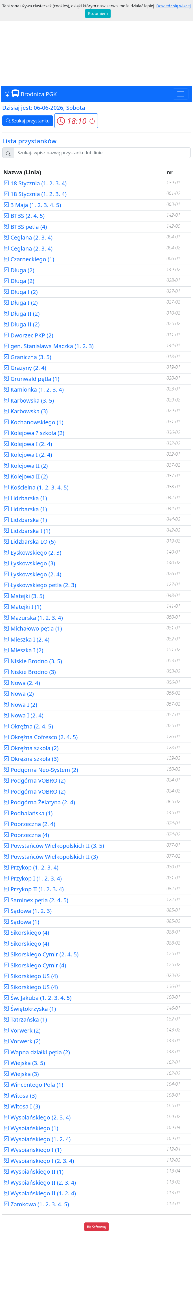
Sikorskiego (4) (26, 932)
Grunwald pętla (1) (31, 379)
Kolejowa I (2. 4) (27, 444)
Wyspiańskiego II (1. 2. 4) (39, 1193)
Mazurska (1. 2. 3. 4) (33, 618)
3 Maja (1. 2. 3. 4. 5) (32, 205)
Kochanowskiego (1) (33, 422)
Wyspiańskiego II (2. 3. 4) (39, 1182)
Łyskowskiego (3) (29, 563)
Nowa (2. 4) (21, 683)
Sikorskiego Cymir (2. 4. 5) (40, 954)
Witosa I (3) (21, 1106)
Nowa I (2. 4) (23, 715)
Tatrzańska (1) (25, 1019)
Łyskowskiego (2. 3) (32, 552)
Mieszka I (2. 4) (26, 639)
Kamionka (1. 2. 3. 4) (33, 389)
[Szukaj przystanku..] (102, 152)
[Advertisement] (96, 43)
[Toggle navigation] (180, 94)
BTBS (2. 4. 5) (24, 215)
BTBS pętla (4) (25, 226)
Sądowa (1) (21, 922)
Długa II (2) (21, 313)
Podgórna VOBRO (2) (34, 780)
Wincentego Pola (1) (33, 1084)
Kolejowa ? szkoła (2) (33, 433)
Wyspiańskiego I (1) (32, 1150)
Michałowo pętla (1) (32, 628)
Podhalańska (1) (27, 813)
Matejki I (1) (22, 607)
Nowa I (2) (20, 704)
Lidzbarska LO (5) (29, 541)
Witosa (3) (20, 1095)
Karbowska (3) (25, 411)
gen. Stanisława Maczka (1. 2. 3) (48, 346)
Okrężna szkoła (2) (30, 748)
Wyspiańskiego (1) (30, 1128)
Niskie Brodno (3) (29, 672)
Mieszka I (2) (23, 650)
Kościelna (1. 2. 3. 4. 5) (36, 487)
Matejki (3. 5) (23, 596)
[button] (76, 120)
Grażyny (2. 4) (24, 368)
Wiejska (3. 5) (24, 1063)
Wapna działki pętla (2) (36, 1052)
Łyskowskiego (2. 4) (32, 574)
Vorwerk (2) (22, 1030)
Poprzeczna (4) (26, 835)
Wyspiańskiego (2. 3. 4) (37, 1117)
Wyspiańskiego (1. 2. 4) (37, 1139)
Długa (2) (18, 270)
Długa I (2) (20, 292)
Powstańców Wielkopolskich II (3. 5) (53, 845)
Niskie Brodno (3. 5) (32, 661)
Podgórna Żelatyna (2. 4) (39, 802)
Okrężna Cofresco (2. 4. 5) (40, 737)
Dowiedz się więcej (173, 5)
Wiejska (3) (21, 1074)
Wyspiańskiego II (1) (33, 1171)
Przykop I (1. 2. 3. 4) (32, 878)
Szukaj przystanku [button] (28, 121)
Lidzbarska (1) (25, 498)
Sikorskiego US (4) (30, 976)
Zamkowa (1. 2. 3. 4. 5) (36, 1204)
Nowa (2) (18, 693)
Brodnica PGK (31, 93)
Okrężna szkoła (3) (30, 759)
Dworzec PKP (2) (28, 335)
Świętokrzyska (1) (29, 1009)
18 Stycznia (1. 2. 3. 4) (35, 183)
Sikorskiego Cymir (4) (34, 965)
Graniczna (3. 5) (27, 357)
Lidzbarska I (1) (26, 531)
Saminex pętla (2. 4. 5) (35, 900)
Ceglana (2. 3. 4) (27, 237)
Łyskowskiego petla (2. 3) (39, 585)
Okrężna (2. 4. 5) (28, 726)
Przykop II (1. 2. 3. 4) (33, 889)
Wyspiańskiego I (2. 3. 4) (38, 1161)
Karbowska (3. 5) (28, 400)
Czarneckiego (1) (28, 259)
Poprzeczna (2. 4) (29, 824)
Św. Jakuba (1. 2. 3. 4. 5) (37, 998)
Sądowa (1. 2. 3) (27, 911)
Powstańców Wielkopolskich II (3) (50, 856)
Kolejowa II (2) (25, 465)
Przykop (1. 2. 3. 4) (30, 867)
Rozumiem (98, 13)
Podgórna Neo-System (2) (40, 770)
